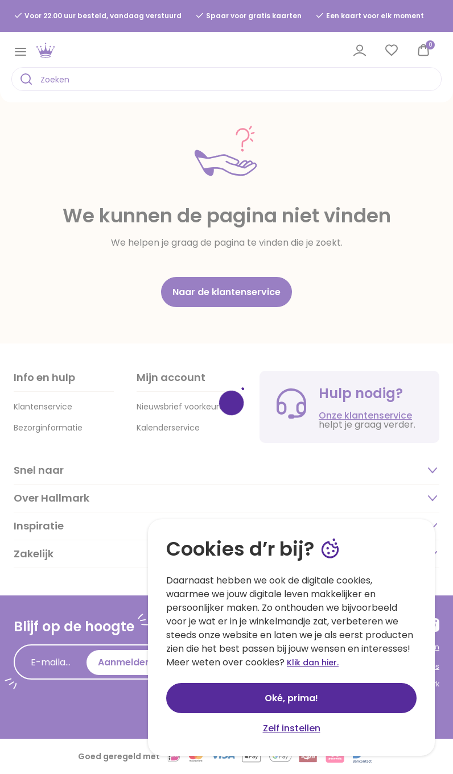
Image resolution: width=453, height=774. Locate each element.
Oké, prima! (291, 698)
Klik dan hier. (313, 662)
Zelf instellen (291, 728)
